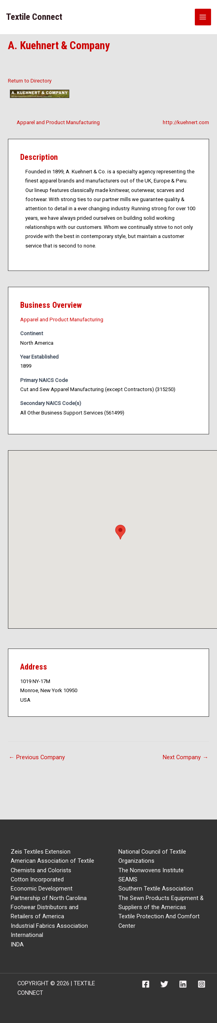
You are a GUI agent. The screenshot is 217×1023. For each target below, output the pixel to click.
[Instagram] (202, 984)
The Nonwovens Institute (151, 870)
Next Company (185, 757)
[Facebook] (146, 984)
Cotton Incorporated (37, 879)
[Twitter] (164, 984)
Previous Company (37, 757)
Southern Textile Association (155, 888)
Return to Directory (29, 81)
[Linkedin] (183, 984)
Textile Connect (34, 17)
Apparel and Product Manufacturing (58, 122)
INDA (17, 944)
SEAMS (127, 879)
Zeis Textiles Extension (40, 851)
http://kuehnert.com (186, 122)
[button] (120, 532)
